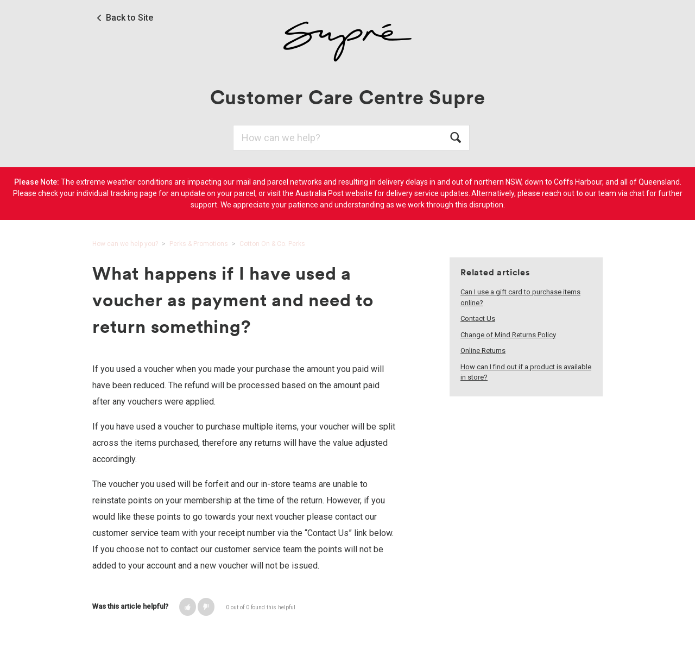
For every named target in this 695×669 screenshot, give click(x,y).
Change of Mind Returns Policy (508, 335)
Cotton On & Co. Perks (272, 244)
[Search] (351, 137)
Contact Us (477, 318)
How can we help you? (125, 244)
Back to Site (129, 18)
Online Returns (483, 350)
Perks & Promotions (198, 244)
